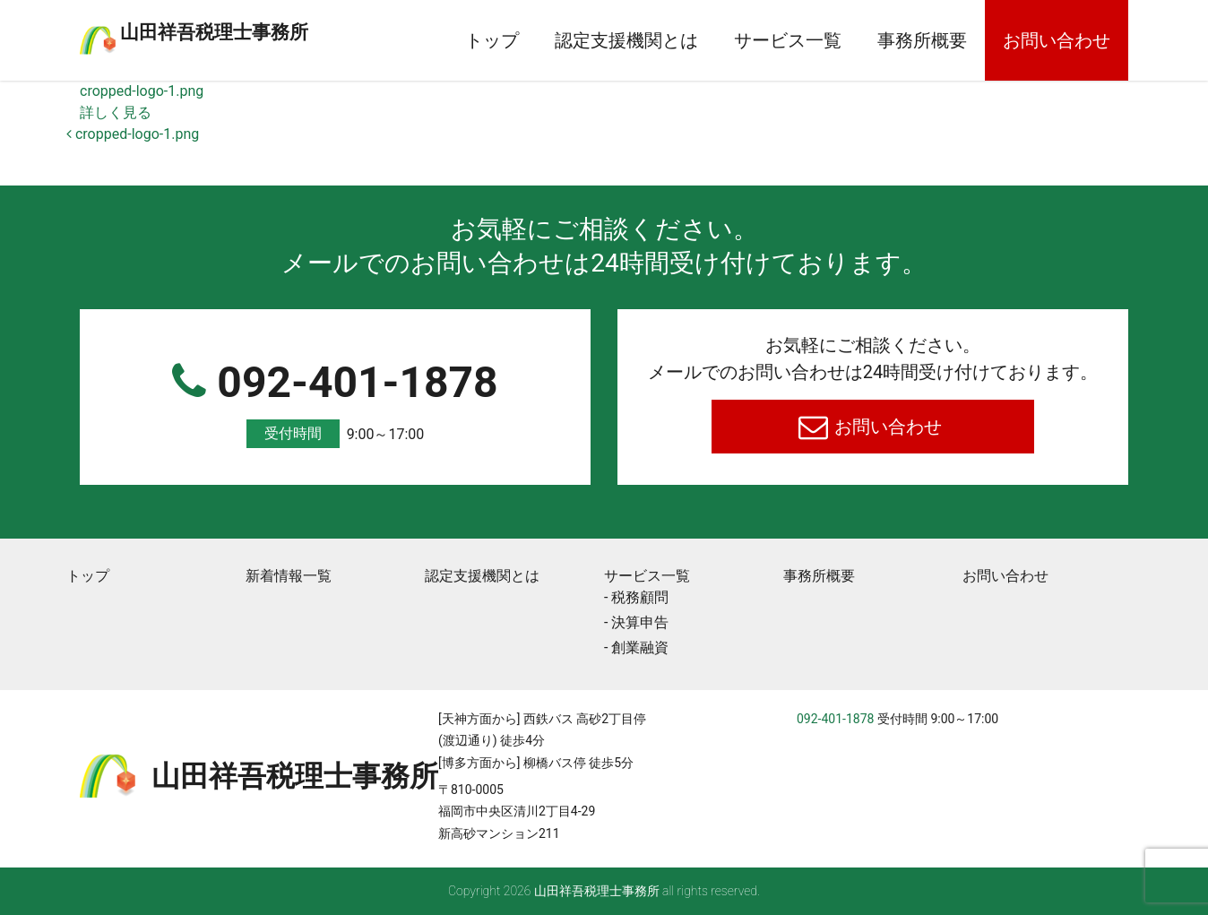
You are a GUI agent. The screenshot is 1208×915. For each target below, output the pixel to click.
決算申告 (640, 622)
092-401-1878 (335, 403)
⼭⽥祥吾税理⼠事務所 (285, 30)
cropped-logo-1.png (141, 90)
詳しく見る (115, 112)
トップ (492, 40)
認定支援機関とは (626, 40)
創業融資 (640, 647)
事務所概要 (922, 40)
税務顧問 (640, 597)
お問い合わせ (1056, 40)
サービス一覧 (787, 40)
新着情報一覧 (289, 575)
